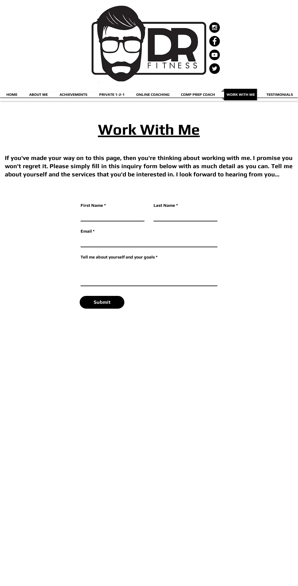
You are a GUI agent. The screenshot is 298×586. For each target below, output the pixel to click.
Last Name (164, 205)
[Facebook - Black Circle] (214, 41)
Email (86, 231)
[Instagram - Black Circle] (214, 27)
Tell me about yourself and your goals (118, 257)
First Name (92, 205)
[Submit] (102, 302)
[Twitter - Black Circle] (214, 68)
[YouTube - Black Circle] (214, 55)
